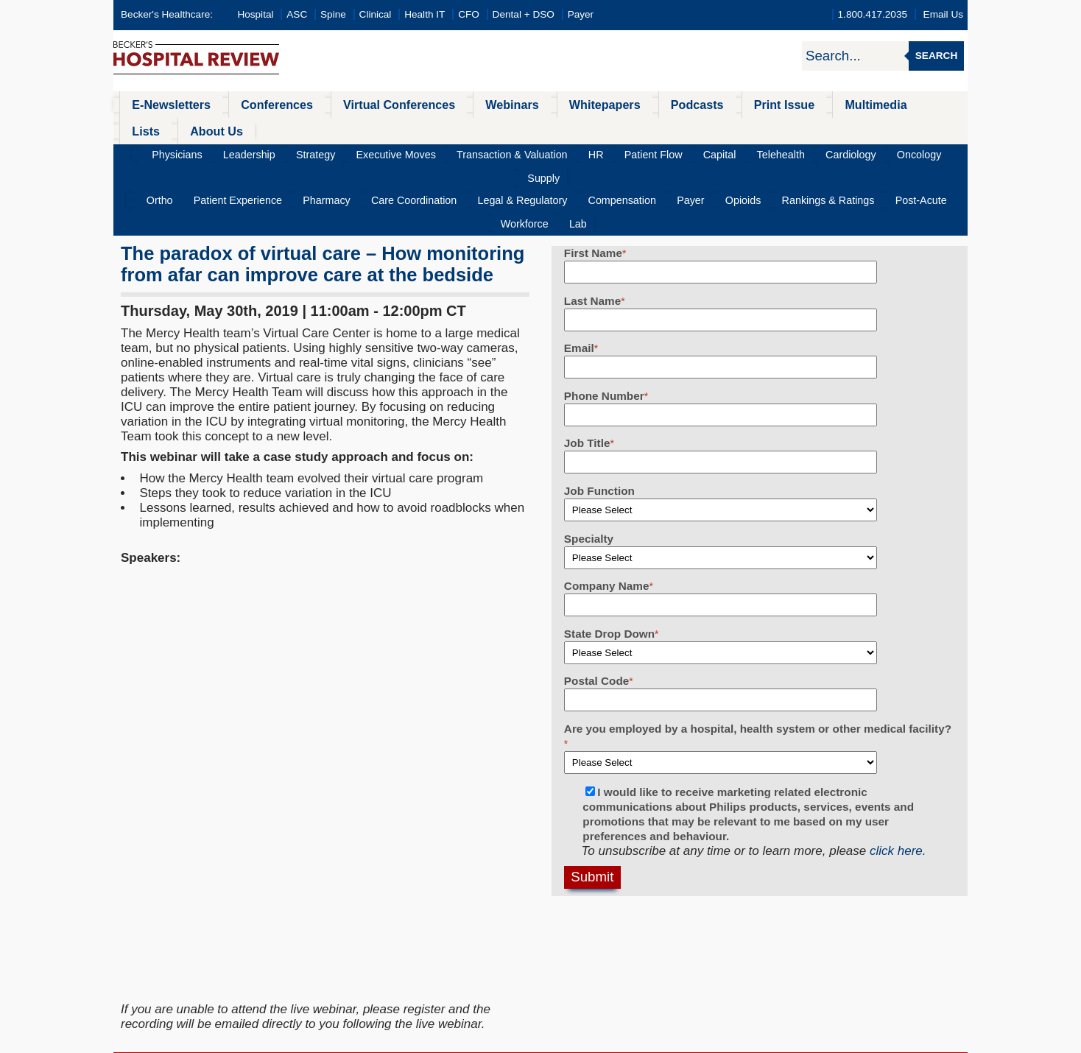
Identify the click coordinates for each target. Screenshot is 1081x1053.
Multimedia (790, 104)
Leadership (265, 128)
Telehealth (725, 128)
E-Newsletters (163, 104)
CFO (468, 14)
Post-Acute (826, 152)
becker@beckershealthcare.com (765, 921)
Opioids (670, 152)
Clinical (375, 14)
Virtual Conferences (367, 104)
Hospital (255, 14)
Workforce (886, 152)
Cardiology (785, 128)
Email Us (943, 14)
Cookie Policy (441, 1040)
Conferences (257, 104)
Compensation (568, 152)
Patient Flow (616, 128)
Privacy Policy (382, 1040)
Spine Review (171, 939)
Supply (893, 128)
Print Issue (708, 104)
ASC (296, 14)
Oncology (844, 128)
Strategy (323, 128)
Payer (581, 14)
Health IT (424, 14)
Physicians (204, 128)
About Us (916, 104)
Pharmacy (307, 152)
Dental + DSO (523, 14)
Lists (855, 104)
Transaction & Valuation (496, 128)
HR (569, 128)
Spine (333, 14)
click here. (898, 779)
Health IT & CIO (177, 976)
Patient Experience (230, 152)
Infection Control (179, 958)
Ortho (162, 152)
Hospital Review (178, 902)
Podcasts (632, 104)
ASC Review (168, 921)
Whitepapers (551, 104)
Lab (931, 152)
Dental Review (173, 1013)
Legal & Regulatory (480, 152)
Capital (673, 128)
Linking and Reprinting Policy (528, 1040)
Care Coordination (383, 152)
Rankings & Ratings (744, 152)
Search (936, 55)
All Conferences (448, 902)
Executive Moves (392, 128)
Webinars (468, 104)
